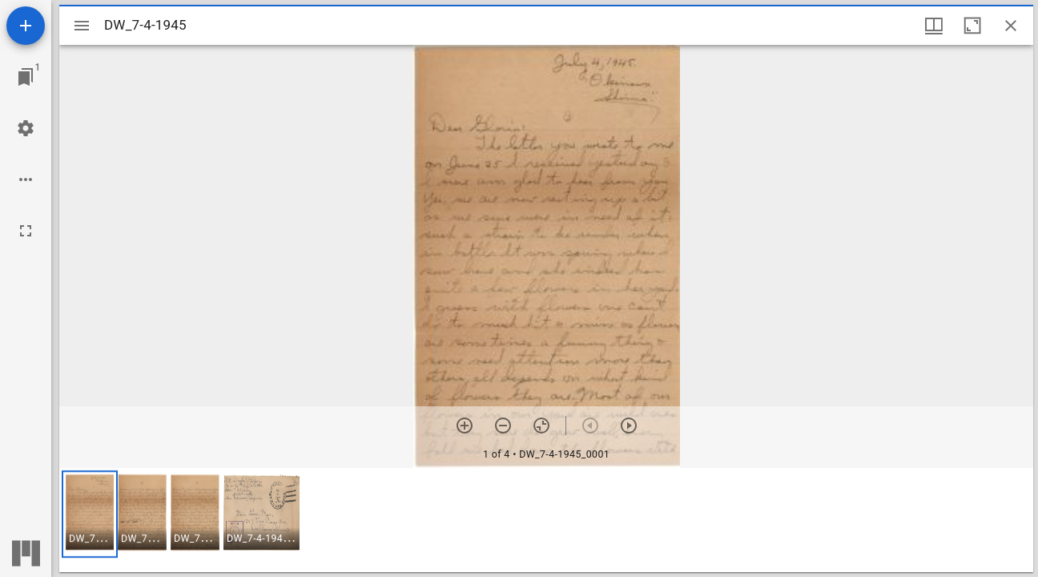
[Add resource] (25, 25)
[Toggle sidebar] (81, 25)
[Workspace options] (25, 179)
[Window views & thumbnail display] (934, 25)
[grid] (546, 520)
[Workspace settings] (25, 128)
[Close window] (1011, 25)
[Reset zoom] (541, 425)
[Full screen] (25, 231)
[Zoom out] (503, 425)
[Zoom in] (464, 425)
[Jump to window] (25, 77)
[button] (90, 514)
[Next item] (629, 425)
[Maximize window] (972, 25)
